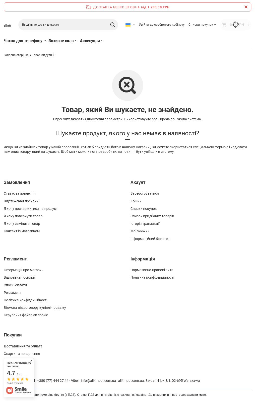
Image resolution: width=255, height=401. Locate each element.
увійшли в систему (159, 152)
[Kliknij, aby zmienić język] (130, 24)
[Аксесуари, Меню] (102, 41)
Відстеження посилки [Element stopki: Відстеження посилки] (21, 201)
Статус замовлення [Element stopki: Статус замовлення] (20, 193)
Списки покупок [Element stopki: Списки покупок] (143, 209)
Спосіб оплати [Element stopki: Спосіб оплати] (15, 285)
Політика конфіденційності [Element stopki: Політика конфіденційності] (25, 300)
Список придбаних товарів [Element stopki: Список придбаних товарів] (152, 216)
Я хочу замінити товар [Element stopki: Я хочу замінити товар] (22, 224)
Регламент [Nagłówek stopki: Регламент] (15, 258)
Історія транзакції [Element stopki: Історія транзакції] (144, 224)
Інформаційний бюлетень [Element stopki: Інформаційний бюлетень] (151, 239)
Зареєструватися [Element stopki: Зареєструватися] (144, 193)
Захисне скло (61, 40)
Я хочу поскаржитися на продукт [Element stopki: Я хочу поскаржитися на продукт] (31, 209)
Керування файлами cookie (26, 315)
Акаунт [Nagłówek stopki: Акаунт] (137, 182)
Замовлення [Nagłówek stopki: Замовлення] (17, 182)
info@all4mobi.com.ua (98, 381)
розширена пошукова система (176, 119)
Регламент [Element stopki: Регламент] (12, 293)
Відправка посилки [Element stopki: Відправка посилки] (19, 277)
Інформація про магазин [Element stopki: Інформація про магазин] (24, 270)
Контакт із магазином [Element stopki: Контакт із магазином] (22, 231)
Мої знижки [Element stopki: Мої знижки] (139, 231)
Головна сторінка (16, 55)
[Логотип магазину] (7, 25)
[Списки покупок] (202, 24)
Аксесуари (90, 40)
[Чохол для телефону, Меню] (45, 41)
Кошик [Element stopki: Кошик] (135, 201)
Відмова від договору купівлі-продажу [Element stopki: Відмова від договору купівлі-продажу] (35, 308)
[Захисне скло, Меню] (76, 41)
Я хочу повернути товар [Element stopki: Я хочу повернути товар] (23, 216)
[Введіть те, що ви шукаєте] (68, 24)
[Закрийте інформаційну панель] (246, 7)
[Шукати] (112, 24)
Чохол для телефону (23, 40)
